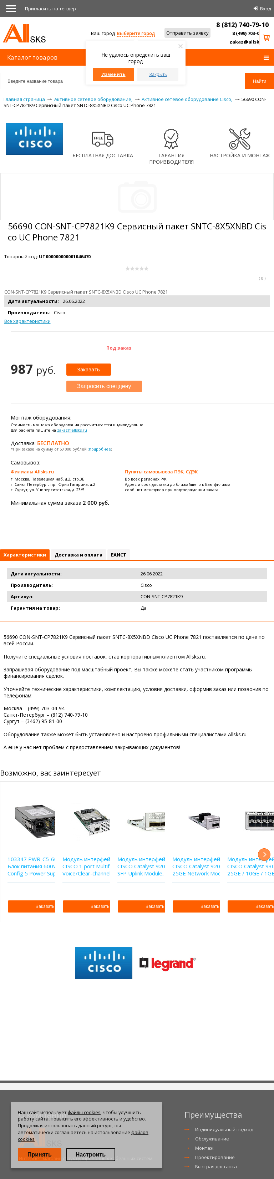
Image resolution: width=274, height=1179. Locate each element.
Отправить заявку (187, 33)
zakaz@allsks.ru (249, 42)
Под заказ (119, 348)
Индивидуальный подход (224, 1129)
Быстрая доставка (216, 1166)
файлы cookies (84, 1112)
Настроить (91, 1155)
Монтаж (204, 1148)
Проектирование (215, 1157)
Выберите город (136, 33)
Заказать (88, 369)
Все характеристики (27, 321)
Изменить (113, 74)
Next (264, 854)
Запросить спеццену (104, 386)
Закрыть (158, 74)
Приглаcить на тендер (50, 8)
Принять (39, 1155)
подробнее (100, 449)
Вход (265, 8)
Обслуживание (212, 1138)
